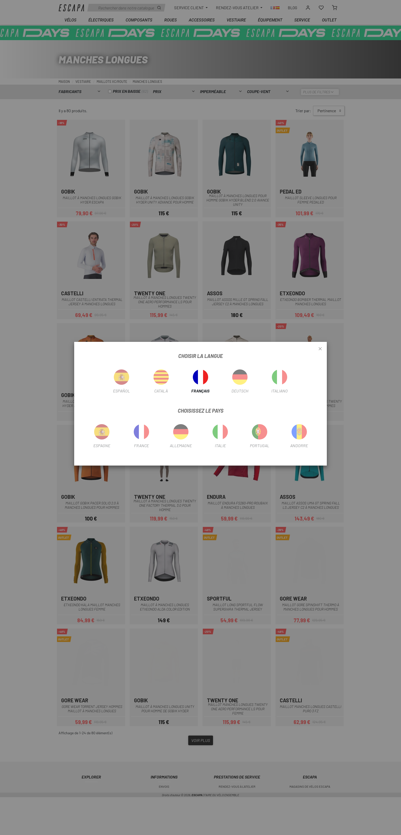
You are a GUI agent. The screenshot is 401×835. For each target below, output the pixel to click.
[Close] (320, 349)
